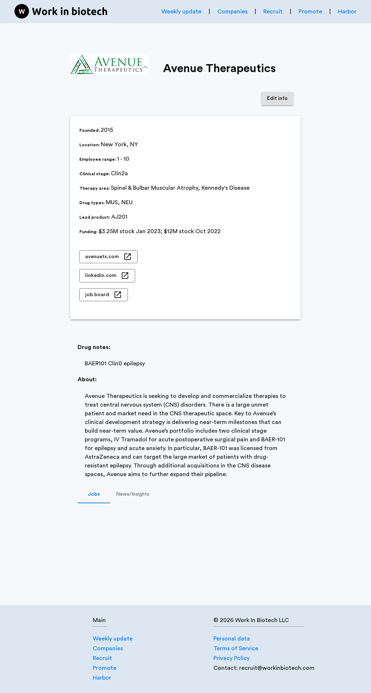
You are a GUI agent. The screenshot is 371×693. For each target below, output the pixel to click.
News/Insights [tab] (132, 494)
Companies (232, 11)
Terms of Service (235, 648)
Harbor (347, 11)
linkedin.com (107, 275)
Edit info (277, 98)
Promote (310, 11)
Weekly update (181, 11)
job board (104, 295)
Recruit (273, 11)
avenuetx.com (108, 257)
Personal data (231, 639)
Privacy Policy (231, 658)
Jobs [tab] (94, 494)
